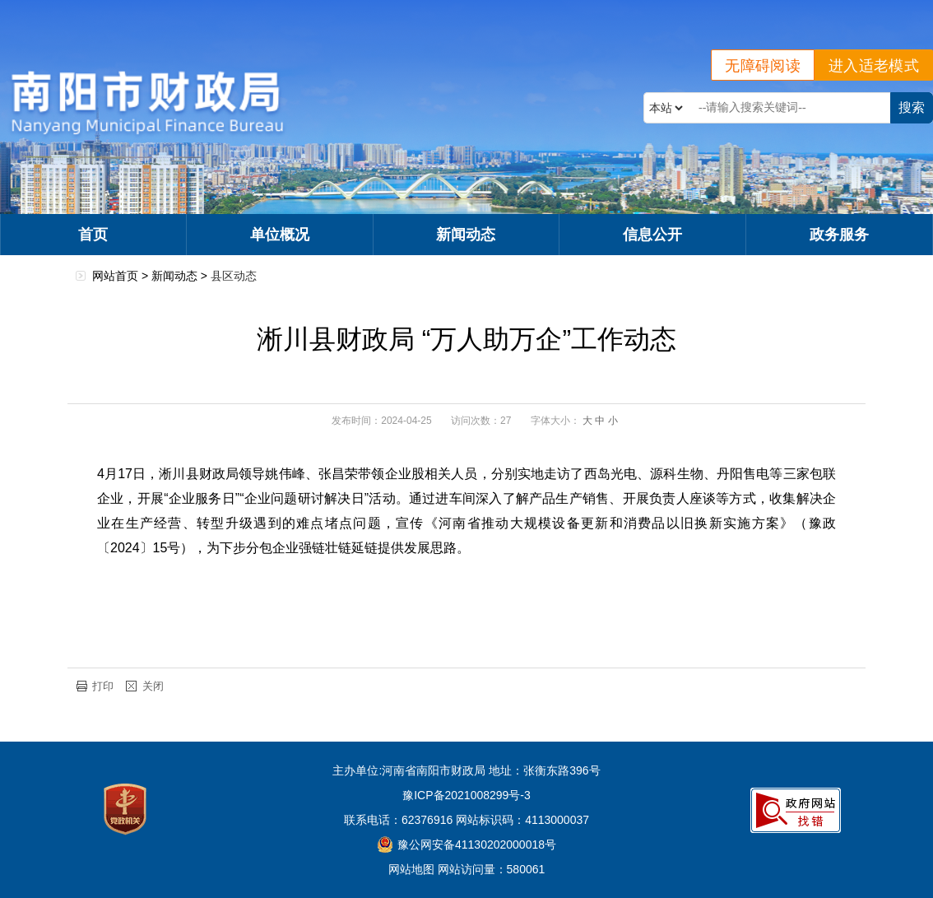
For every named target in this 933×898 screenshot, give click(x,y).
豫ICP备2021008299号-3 (466, 795)
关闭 (153, 686)
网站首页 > (121, 275)
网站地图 (411, 869)
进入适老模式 (874, 66)
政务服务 (839, 234)
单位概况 (279, 234)
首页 (93, 234)
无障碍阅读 (763, 66)
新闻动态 (465, 234)
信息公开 (652, 234)
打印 (103, 686)
